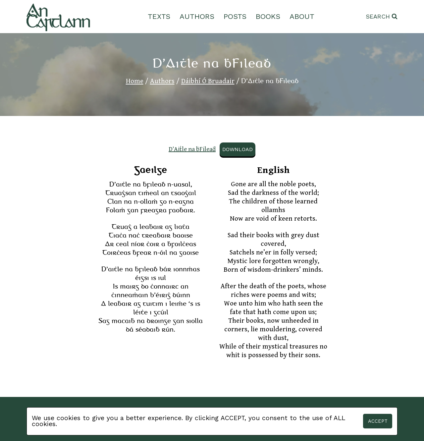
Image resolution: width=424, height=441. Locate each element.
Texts (159, 16)
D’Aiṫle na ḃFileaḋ (192, 149)
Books (268, 16)
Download (237, 149)
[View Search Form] (382, 17)
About (302, 16)
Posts (235, 16)
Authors (197, 16)
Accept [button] (378, 421)
